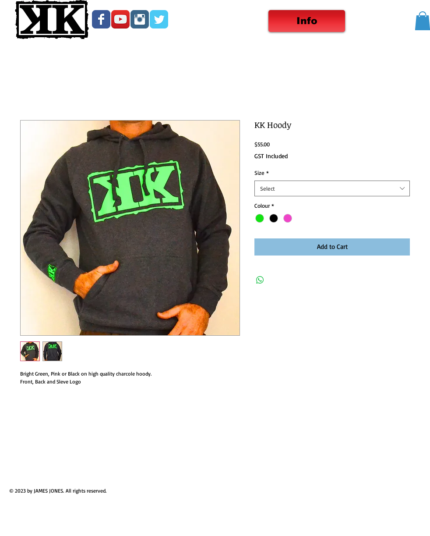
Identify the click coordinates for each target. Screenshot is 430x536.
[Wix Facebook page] (101, 19)
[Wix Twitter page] (159, 19)
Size (261, 172)
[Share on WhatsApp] (260, 280)
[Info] (306, 21)
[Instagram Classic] (139, 19)
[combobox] (332, 188)
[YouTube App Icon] (120, 19)
